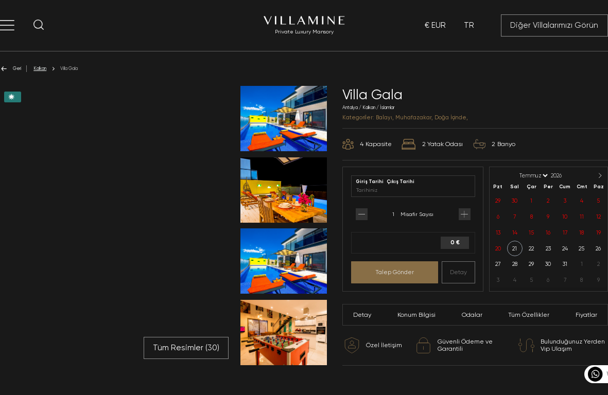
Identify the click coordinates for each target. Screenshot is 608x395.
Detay (458, 272)
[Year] (564, 175)
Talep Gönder (394, 272)
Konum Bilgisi (416, 314)
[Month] (532, 175)
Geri (10, 69)
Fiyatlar (586, 314)
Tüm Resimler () (186, 347)
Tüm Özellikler (528, 314)
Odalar (472, 314)
